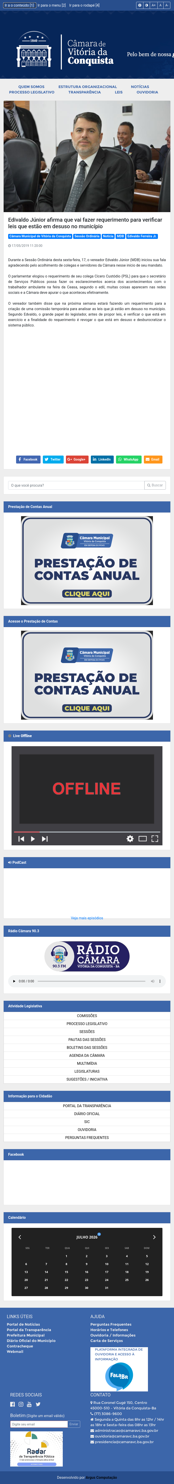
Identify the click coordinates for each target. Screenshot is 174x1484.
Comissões (87, 1016)
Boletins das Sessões (87, 1047)
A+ (154, 5)
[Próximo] (154, 1237)
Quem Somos (31, 87)
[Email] (39, 1424)
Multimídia (87, 1063)
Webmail (15, 1351)
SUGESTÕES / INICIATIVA (86, 1079)
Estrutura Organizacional (87, 87)
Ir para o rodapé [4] (84, 5)
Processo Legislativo (31, 92)
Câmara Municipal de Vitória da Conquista (40, 236)
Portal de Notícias (23, 1324)
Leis (119, 92)
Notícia (108, 236)
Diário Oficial (87, 1114)
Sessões (86, 1032)
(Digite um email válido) (46, 1416)
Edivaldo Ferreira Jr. (142, 236)
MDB (120, 236)
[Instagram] (22, 1404)
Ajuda (97, 1316)
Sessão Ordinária (87, 236)
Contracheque (20, 1346)
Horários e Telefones (109, 1330)
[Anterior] (19, 1237)
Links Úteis (19, 1316)
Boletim (18, 1415)
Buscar (155, 485)
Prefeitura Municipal (26, 1335)
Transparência (84, 92)
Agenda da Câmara (87, 1055)
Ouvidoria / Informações (112, 1335)
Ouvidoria (147, 92)
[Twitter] (38, 1404)
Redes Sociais (26, 1395)
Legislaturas (87, 1071)
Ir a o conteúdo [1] (20, 5)
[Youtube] (30, 1404)
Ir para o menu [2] (52, 5)
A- (166, 5)
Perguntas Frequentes (87, 1138)
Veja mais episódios (87, 918)
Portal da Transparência (87, 1106)
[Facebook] (13, 1404)
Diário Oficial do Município (31, 1341)
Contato (100, 1395)
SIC (87, 1122)
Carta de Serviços (106, 1341)
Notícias (140, 87)
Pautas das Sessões (87, 1040)
